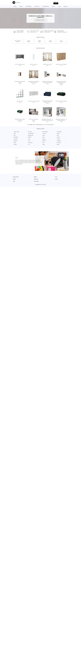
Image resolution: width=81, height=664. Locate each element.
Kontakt (56, 179)
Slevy (14, 181)
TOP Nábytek (59, 131)
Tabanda (15, 144)
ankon (15, 133)
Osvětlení (65, 6)
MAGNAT (29, 137)
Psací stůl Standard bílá (20, 64)
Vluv (29, 144)
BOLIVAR (44, 140)
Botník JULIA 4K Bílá (33, 64)
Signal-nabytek (45, 131)
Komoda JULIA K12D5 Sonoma (61, 64)
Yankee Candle (16, 131)
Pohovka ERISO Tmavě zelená (61, 101)
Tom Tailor (30, 131)
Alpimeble (15, 140)
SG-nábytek (59, 140)
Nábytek (14, 6)
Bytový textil (36, 6)
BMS (14, 135)
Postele (59, 6)
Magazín (35, 176)
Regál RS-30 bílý (20, 101)
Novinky (14, 179)
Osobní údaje (36, 181)
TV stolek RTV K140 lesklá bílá (33, 101)
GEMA (58, 144)
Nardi (43, 142)
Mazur (58, 135)
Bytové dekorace (45, 6)
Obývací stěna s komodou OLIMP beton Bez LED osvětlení (61, 82)
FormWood (59, 142)
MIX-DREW (16, 137)
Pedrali (15, 142)
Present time (30, 142)
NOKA (43, 135)
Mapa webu (36, 179)
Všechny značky (16, 176)
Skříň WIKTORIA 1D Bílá (47, 64)
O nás (56, 176)
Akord (43, 137)
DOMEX (58, 133)
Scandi (43, 144)
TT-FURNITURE (31, 133)
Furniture (58, 137)
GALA (29, 140)
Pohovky (53, 6)
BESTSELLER (30, 135)
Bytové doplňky (28, 6)
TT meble (44, 133)
